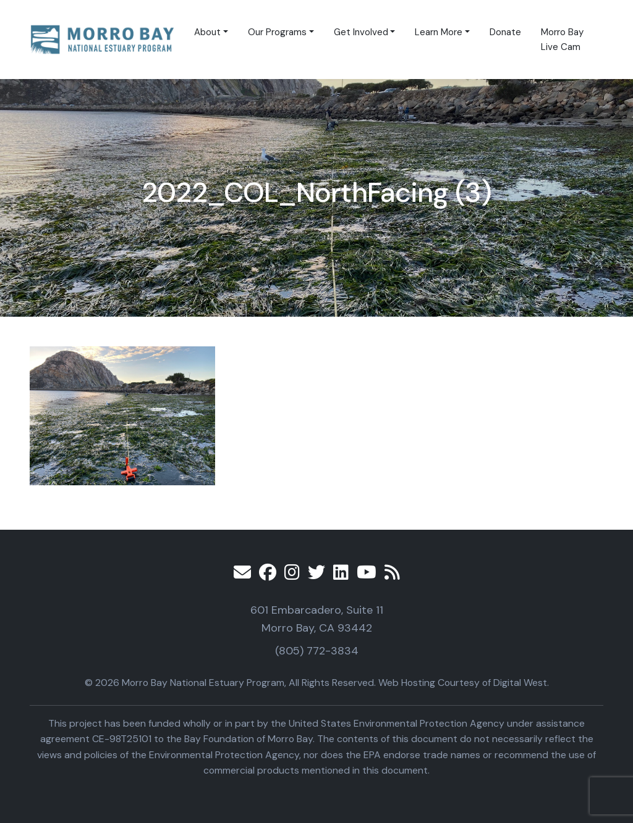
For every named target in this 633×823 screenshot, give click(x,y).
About (207, 32)
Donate (505, 32)
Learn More (438, 32)
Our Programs (277, 32)
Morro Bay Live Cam (562, 39)
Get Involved (361, 32)
